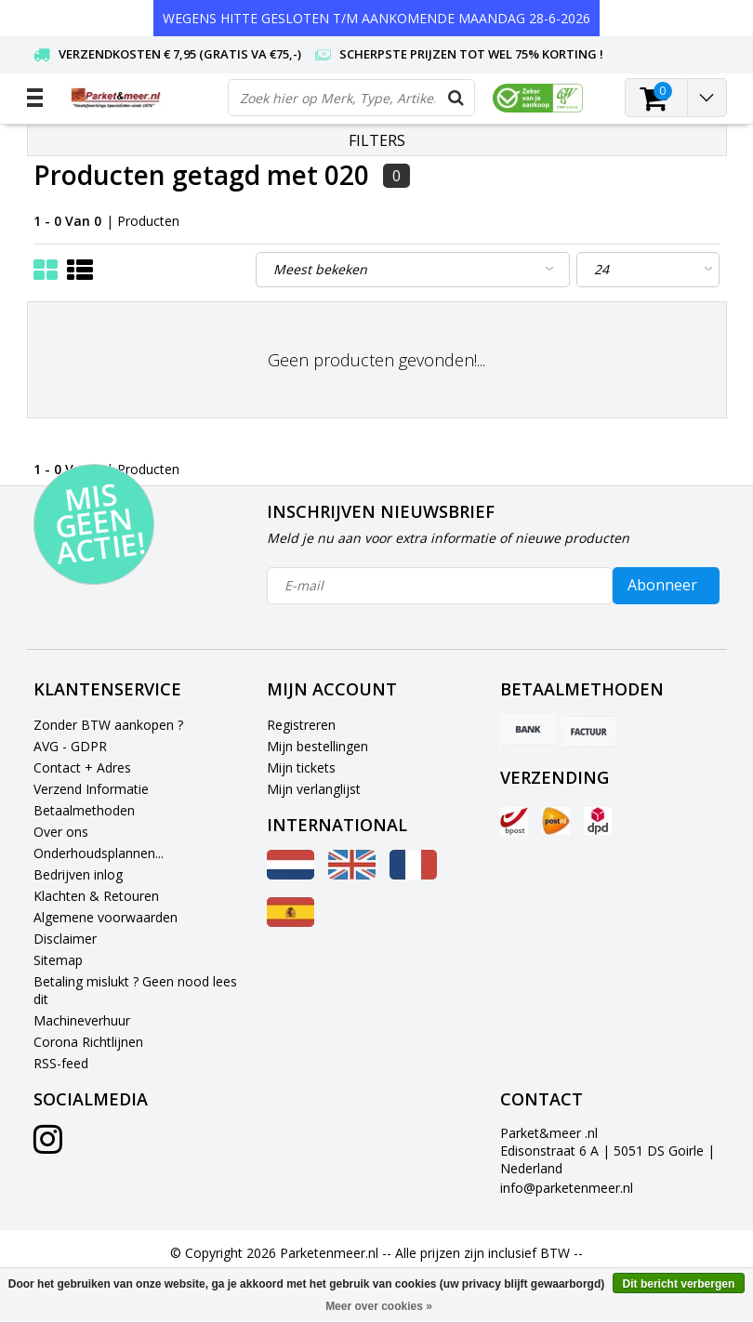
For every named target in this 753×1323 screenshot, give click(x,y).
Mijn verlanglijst (314, 789)
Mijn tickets (301, 767)
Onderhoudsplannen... (98, 853)
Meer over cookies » (378, 1306)
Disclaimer (65, 938)
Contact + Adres (82, 767)
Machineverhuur (81, 1020)
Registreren (301, 725)
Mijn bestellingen (317, 746)
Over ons (60, 831)
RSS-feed (60, 1063)
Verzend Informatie (91, 789)
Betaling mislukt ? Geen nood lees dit (135, 990)
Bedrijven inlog (78, 874)
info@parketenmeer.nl (566, 1188)
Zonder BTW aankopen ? (108, 725)
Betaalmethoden (84, 810)
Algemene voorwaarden (105, 917)
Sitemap (58, 960)
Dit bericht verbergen (679, 1283)
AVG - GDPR (70, 746)
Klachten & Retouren (96, 896)
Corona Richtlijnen (88, 1042)
